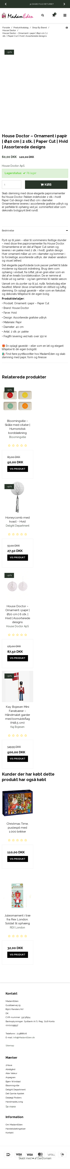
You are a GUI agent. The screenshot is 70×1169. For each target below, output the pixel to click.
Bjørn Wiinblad (13, 1081)
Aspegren (10, 1077)
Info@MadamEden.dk (24, 1037)
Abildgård (10, 1069)
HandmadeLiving (14, 1101)
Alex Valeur (11, 1073)
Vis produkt (17, 468)
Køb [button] (45, 184)
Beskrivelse (8, 230)
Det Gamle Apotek (15, 1093)
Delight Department (16, 1089)
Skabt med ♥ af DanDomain (35, 1158)
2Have (9, 1065)
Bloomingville (12, 1085)
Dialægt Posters (13, 1097)
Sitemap (10, 1045)
